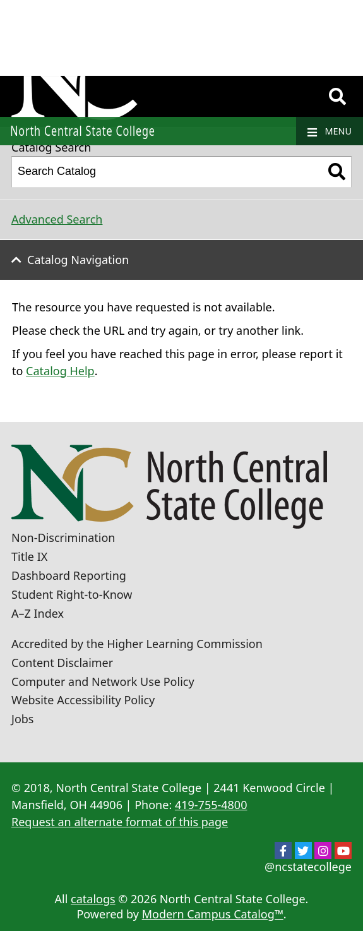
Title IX (29, 556)
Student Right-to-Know (71, 594)
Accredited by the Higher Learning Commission (137, 643)
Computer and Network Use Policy (102, 681)
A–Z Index (37, 613)
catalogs (93, 898)
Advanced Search (56, 219)
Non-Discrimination (63, 537)
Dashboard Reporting (68, 575)
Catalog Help (60, 370)
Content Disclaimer (62, 662)
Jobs (22, 718)
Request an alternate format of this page (119, 821)
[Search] (337, 96)
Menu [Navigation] (329, 131)
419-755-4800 (211, 804)
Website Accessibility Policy (83, 699)
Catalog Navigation (78, 259)
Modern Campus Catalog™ (212, 914)
